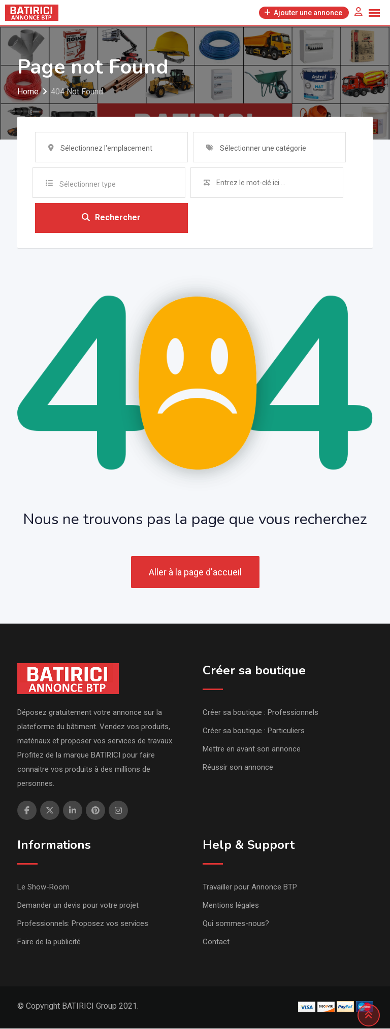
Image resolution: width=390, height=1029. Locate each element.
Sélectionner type (87, 184)
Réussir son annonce (238, 767)
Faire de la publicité (49, 942)
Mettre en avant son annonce (252, 749)
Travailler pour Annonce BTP (250, 887)
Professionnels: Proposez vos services (82, 924)
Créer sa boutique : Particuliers (254, 731)
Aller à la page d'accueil (195, 572)
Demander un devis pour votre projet (78, 905)
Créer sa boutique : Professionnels (260, 712)
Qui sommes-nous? (236, 924)
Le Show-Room (43, 887)
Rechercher (111, 218)
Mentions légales (231, 905)
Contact (216, 942)
